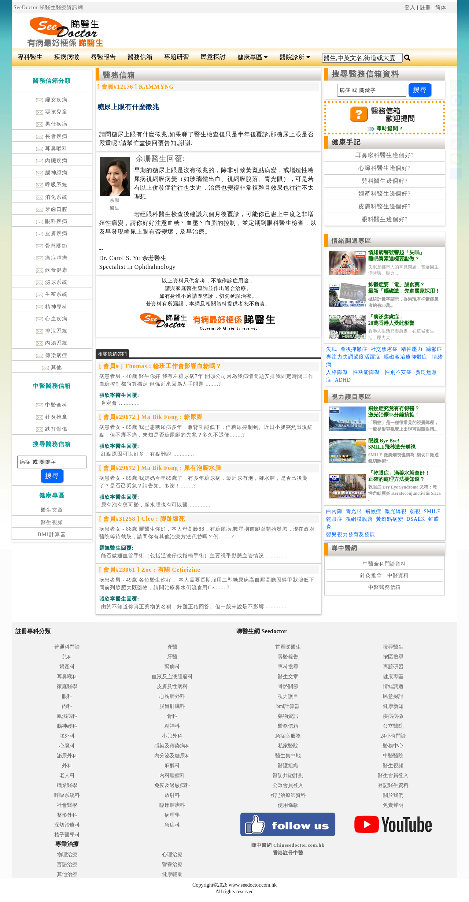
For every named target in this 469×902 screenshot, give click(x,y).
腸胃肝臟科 (172, 706)
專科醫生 (30, 56)
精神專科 (52, 306)
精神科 (172, 726)
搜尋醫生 (393, 647)
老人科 (67, 775)
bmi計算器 (288, 706)
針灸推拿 (52, 417)
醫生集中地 (288, 755)
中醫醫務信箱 (384, 587)
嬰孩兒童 (52, 112)
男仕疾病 (52, 124)
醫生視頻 (52, 522)
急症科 (172, 825)
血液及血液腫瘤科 (172, 676)
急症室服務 (288, 736)
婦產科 (67, 666)
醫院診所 (295, 57)
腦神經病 (52, 172)
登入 (410, 7)
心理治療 (172, 854)
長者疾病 (52, 136)
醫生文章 (52, 510)
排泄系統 (52, 331)
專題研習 (176, 56)
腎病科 (172, 666)
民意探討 (213, 56)
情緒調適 (393, 686)
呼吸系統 (52, 185)
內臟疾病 (52, 160)
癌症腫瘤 (52, 258)
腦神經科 (67, 726)
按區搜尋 (393, 657)
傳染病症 (52, 355)
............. (119, 403)
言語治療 (67, 864)
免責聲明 (393, 805)
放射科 (172, 795)
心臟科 (67, 746)
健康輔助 (172, 874)
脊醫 (172, 647)
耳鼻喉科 (52, 148)
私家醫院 (288, 746)
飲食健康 (52, 270)
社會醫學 (67, 805)
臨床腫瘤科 (172, 805)
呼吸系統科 (67, 795)
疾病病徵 (66, 56)
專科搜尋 (288, 666)
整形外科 (67, 815)
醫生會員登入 (393, 775)
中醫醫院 (393, 755)
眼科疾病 (52, 221)
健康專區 (252, 57)
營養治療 (172, 864)
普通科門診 (67, 647)
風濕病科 (67, 716)
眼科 (67, 696)
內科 (67, 706)
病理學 (172, 815)
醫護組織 (288, 765)
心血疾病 (52, 319)
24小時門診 (393, 736)
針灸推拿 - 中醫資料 (384, 575)
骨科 (172, 716)
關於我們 (393, 795)
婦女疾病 (52, 100)
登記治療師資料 (288, 795)
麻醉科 (172, 765)
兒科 (67, 657)
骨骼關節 (52, 246)
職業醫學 (67, 785)
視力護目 (288, 696)
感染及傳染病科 (172, 746)
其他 (52, 367)
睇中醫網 (344, 548)
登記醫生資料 (393, 785)
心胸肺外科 (172, 696)
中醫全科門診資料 (384, 564)
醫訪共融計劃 (288, 775)
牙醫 (172, 657)
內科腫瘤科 (172, 775)
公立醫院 (393, 726)
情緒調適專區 (352, 241)
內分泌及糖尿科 (172, 755)
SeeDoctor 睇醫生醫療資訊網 (48, 7)
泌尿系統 (52, 282)
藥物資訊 (288, 716)
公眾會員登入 (288, 785)
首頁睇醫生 (288, 647)
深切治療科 (67, 825)
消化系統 (52, 197)
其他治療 (67, 874)
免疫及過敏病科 (172, 785)
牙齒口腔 (52, 209)
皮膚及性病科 (172, 686)
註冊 (425, 7)
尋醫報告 (103, 56)
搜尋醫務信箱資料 (365, 74)
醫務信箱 (140, 56)
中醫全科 (52, 405)
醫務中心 (393, 746)
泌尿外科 (67, 755)
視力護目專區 (352, 397)
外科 (67, 765)
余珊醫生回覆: (160, 159)
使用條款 (288, 805)
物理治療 (67, 854)
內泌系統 (52, 343)
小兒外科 (172, 736)
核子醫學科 (67, 835)
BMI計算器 (52, 534)
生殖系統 (52, 294)
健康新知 (393, 706)
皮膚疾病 (52, 233)
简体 (440, 7)
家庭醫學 (67, 686)
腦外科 (67, 736)
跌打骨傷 (52, 429)
